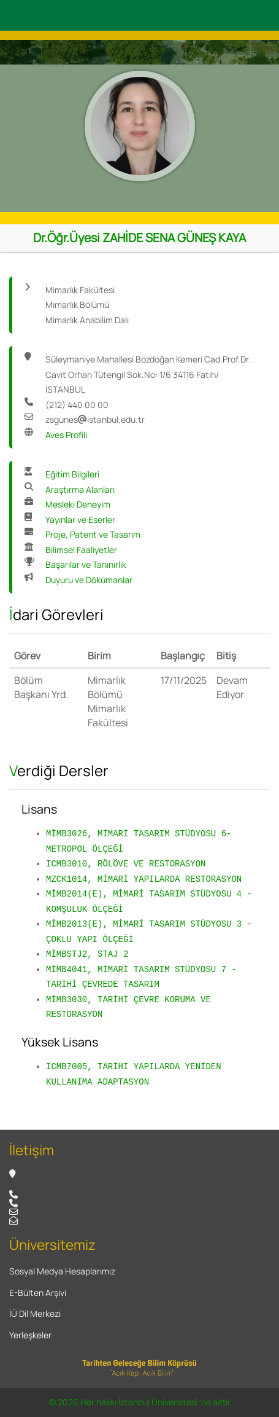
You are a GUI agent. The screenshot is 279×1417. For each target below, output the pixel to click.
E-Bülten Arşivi (37, 1292)
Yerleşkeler (30, 1335)
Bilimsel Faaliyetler (81, 549)
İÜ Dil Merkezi (35, 1313)
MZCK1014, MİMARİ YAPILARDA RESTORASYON (144, 879)
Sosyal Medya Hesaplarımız (62, 1271)
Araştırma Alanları (80, 489)
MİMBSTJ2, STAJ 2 (87, 954)
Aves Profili (66, 435)
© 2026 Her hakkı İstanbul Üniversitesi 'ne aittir (140, 1402)
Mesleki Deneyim (77, 504)
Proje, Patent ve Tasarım (92, 534)
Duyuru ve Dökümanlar (88, 580)
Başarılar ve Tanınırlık (85, 564)
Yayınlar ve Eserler (80, 519)
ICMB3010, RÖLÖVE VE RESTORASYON (125, 863)
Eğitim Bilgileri (72, 474)
